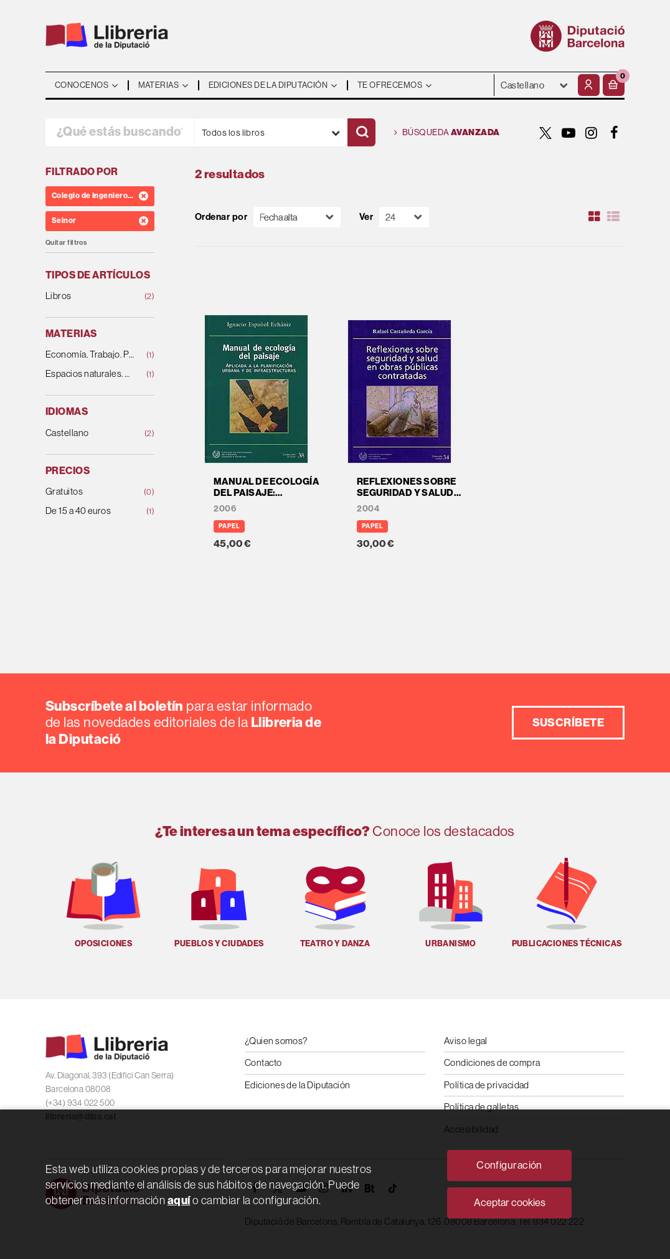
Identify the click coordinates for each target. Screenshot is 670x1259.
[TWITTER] (545, 133)
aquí (179, 1200)
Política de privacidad (486, 1085)
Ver (366, 217)
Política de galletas (481, 1107)
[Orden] (297, 217)
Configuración (509, 1165)
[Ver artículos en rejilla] (594, 217)
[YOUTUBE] (568, 133)
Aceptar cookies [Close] (509, 1203)
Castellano (90, 433)
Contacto (263, 1062)
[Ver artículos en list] (613, 217)
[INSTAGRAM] (592, 133)
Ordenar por (221, 217)
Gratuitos (90, 492)
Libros (90, 296)
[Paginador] (404, 217)
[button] (614, 85)
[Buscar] (361, 132)
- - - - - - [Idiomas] (534, 85)
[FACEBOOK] (615, 133)
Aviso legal (466, 1041)
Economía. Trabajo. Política (90, 355)
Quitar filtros (66, 242)
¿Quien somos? (276, 1041)
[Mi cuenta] (589, 85)
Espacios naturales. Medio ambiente (90, 374)
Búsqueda (447, 132)
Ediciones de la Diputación (298, 1085)
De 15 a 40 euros (90, 511)
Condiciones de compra (492, 1062)
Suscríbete (568, 722)
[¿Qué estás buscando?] (119, 132)
